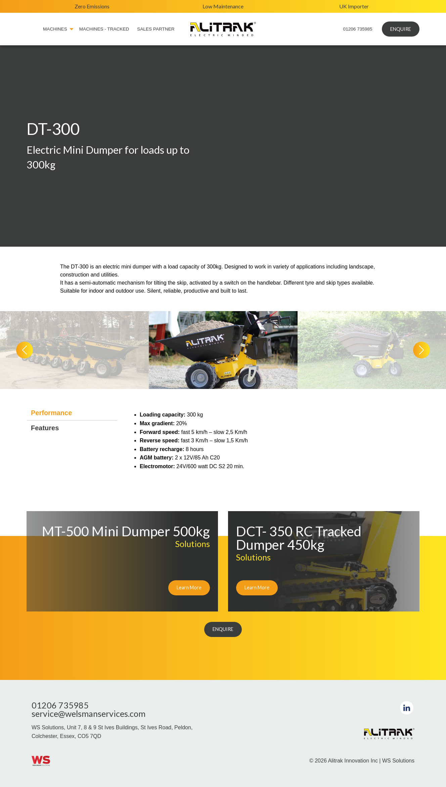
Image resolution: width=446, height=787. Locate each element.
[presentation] (24, 350)
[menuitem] (33, 29)
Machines (55, 29)
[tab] (72, 412)
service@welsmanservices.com (88, 713)
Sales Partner (155, 29)
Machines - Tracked (104, 29)
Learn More (189, 587)
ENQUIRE (400, 29)
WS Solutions (398, 761)
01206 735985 (357, 29)
